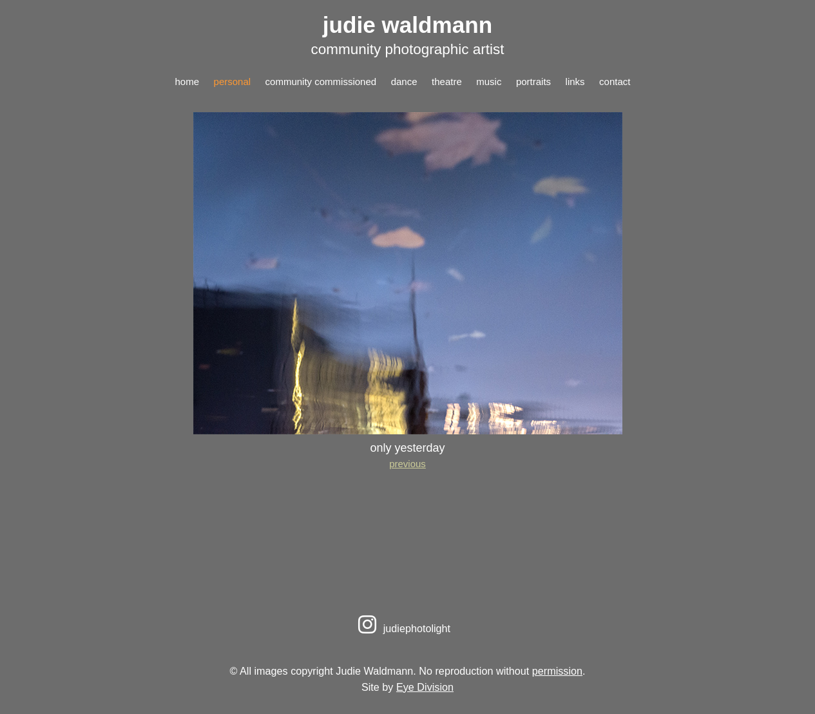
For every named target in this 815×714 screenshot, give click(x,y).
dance (404, 81)
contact (614, 81)
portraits (533, 81)
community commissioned (321, 81)
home (187, 81)
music (488, 81)
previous (407, 463)
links (575, 81)
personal (232, 81)
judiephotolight (402, 628)
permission (557, 671)
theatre (447, 81)
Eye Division (425, 687)
